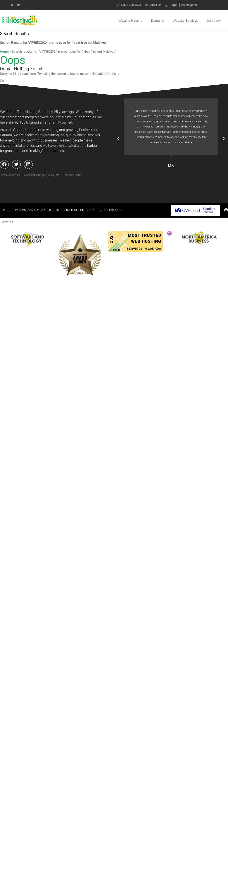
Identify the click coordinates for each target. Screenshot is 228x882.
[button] (118, 138)
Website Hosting (130, 20)
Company (214, 20)
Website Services (185, 20)
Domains (157, 20)
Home (4, 52)
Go (2, 81)
